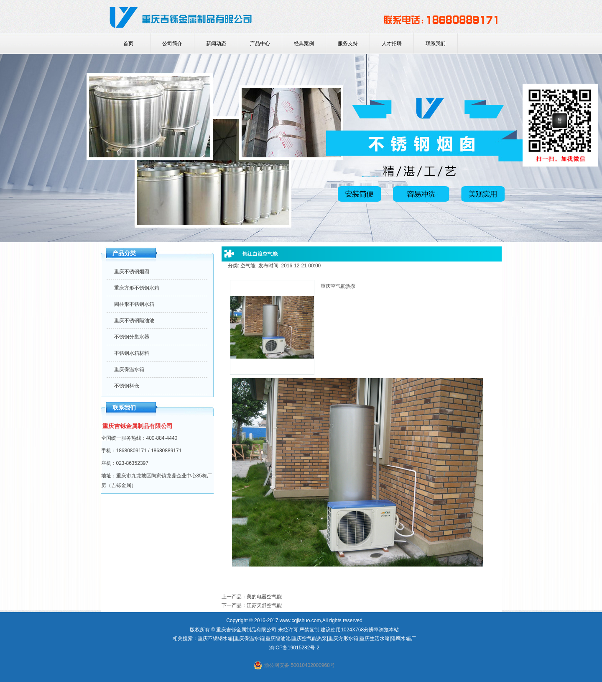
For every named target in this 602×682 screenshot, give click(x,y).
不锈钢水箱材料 (131, 353)
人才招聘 (392, 43)
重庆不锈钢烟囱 (131, 271)
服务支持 (348, 43)
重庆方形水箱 (343, 638)
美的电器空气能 (264, 597)
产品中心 (260, 43)
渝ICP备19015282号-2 (294, 648)
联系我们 (436, 43)
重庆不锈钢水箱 (215, 638)
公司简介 (172, 43)
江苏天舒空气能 (264, 605)
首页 (128, 43)
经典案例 (304, 43)
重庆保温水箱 (129, 369)
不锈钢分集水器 (131, 337)
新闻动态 (216, 43)
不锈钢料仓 (126, 386)
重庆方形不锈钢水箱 (136, 288)
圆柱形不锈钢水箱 (134, 304)
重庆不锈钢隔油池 (134, 320)
